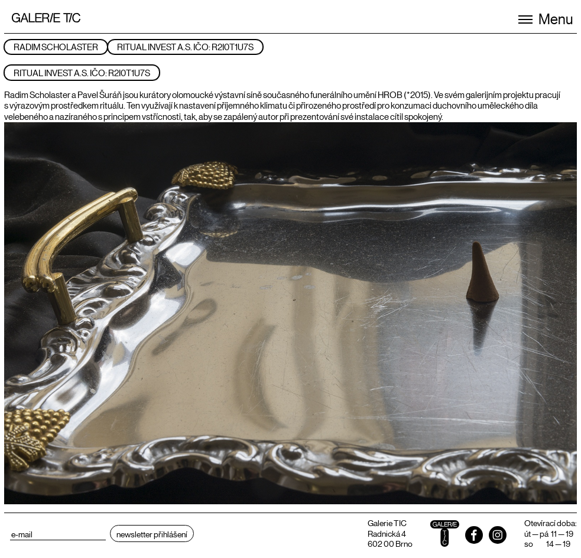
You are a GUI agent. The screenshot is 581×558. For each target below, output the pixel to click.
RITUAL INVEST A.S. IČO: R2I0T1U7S (185, 46)
